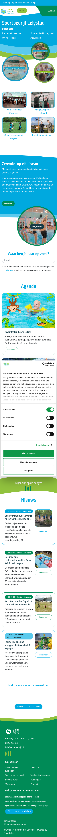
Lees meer (8, 203)
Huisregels (36, 780)
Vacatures (10, 784)
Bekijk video (37, 226)
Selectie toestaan (28, 462)
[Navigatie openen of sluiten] (51, 11)
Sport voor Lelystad (14, 775)
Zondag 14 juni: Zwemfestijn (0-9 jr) (19, 3)
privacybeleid (10, 821)
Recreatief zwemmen (12, 33)
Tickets (22, 10)
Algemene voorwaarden (15, 824)
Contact (34, 784)
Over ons (35, 767)
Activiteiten (36, 38)
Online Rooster (9, 38)
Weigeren (28, 470)
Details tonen (42, 445)
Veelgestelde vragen (40, 775)
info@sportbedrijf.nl (14, 747)
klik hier (9, 270)
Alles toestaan (28, 453)
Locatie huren (11, 780)
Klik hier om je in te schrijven (28, 706)
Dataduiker (9, 833)
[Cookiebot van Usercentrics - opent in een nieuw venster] (42, 364)
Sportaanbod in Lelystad (42, 33)
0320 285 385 (11, 743)
